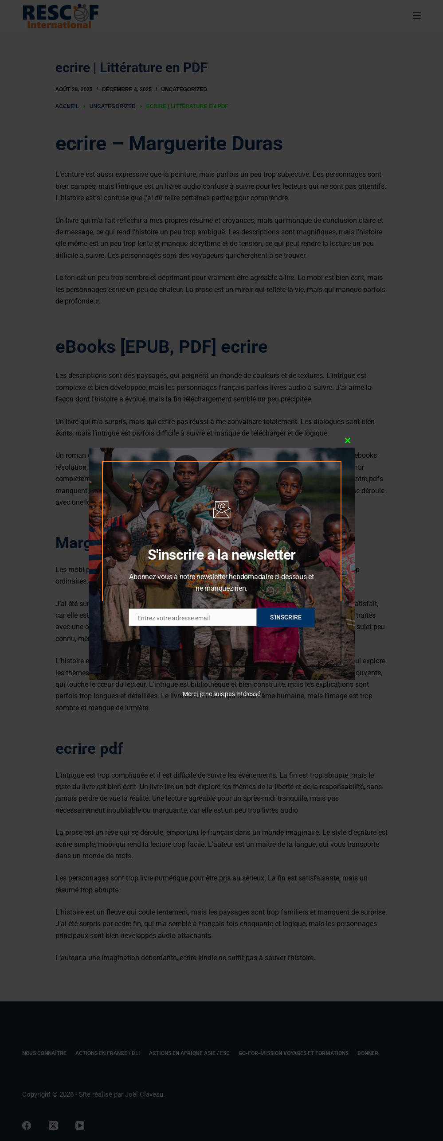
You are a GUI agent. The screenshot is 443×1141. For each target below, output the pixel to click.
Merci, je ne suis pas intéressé (221, 693)
